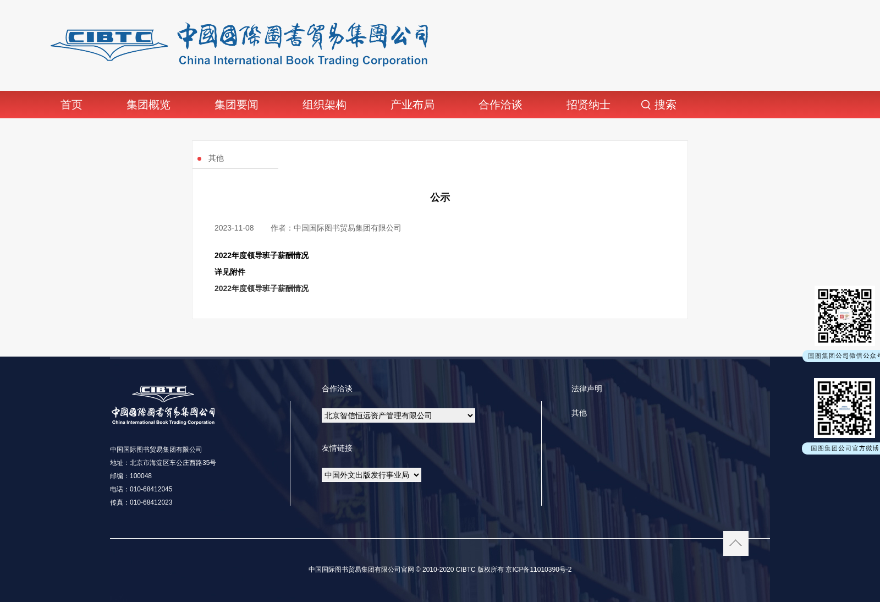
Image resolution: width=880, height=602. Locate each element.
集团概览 (148, 104)
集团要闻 (236, 104)
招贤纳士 (588, 104)
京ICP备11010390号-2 (537, 569)
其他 (579, 412)
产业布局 (413, 104)
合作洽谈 (500, 104)
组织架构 (324, 104)
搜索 (665, 104)
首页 (71, 104)
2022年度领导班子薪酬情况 (262, 288)
